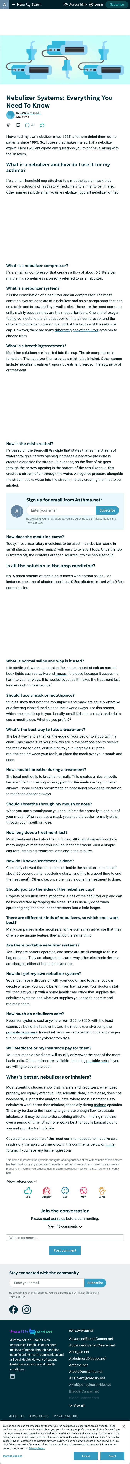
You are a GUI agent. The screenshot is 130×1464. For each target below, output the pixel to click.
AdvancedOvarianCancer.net (92, 1345)
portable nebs (97, 1060)
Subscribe (117, 4)
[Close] (124, 1426)
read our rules (54, 1218)
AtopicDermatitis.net (86, 1371)
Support (45, 1192)
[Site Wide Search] (33, 4)
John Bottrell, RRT (30, 112)
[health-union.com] (31, 1331)
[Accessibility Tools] (75, 4)
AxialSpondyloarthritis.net (90, 1384)
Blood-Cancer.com (84, 1398)
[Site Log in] (96, 4)
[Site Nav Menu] (18, 4)
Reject (112, 1456)
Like (26, 1192)
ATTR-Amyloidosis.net (87, 1378)
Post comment (65, 1250)
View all (77, 1406)
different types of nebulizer (76, 330)
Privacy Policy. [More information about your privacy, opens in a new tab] (37, 1448)
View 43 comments (65, 1226)
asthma (100, 1105)
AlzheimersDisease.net (88, 1358)
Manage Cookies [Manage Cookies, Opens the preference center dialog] (12, 1455)
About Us (16, 1416)
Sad (63, 1192)
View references (22, 1181)
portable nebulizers (21, 1032)
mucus (61, 673)
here (8, 1172)
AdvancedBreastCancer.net (91, 1338)
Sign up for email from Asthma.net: (64, 500)
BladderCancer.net (84, 1391)
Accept (86, 1456)
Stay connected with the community (44, 1272)
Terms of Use (34, 522)
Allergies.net (79, 1352)
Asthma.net (78, 1365)
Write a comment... (24, 1238)
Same (100, 1192)
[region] (65, 1442)
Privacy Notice (102, 518)
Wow (81, 1192)
